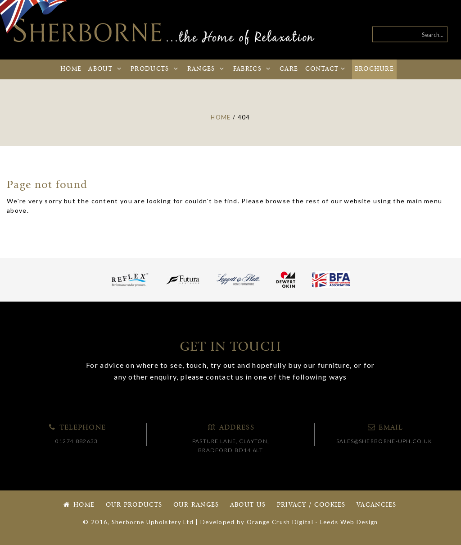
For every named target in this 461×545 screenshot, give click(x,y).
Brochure (374, 69)
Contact (326, 69)
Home (70, 69)
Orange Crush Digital (280, 522)
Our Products (134, 505)
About (105, 69)
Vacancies (377, 505)
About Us (248, 505)
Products (155, 69)
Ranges (206, 69)
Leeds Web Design (349, 522)
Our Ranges (196, 505)
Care (289, 69)
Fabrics (253, 69)
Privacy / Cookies (311, 505)
